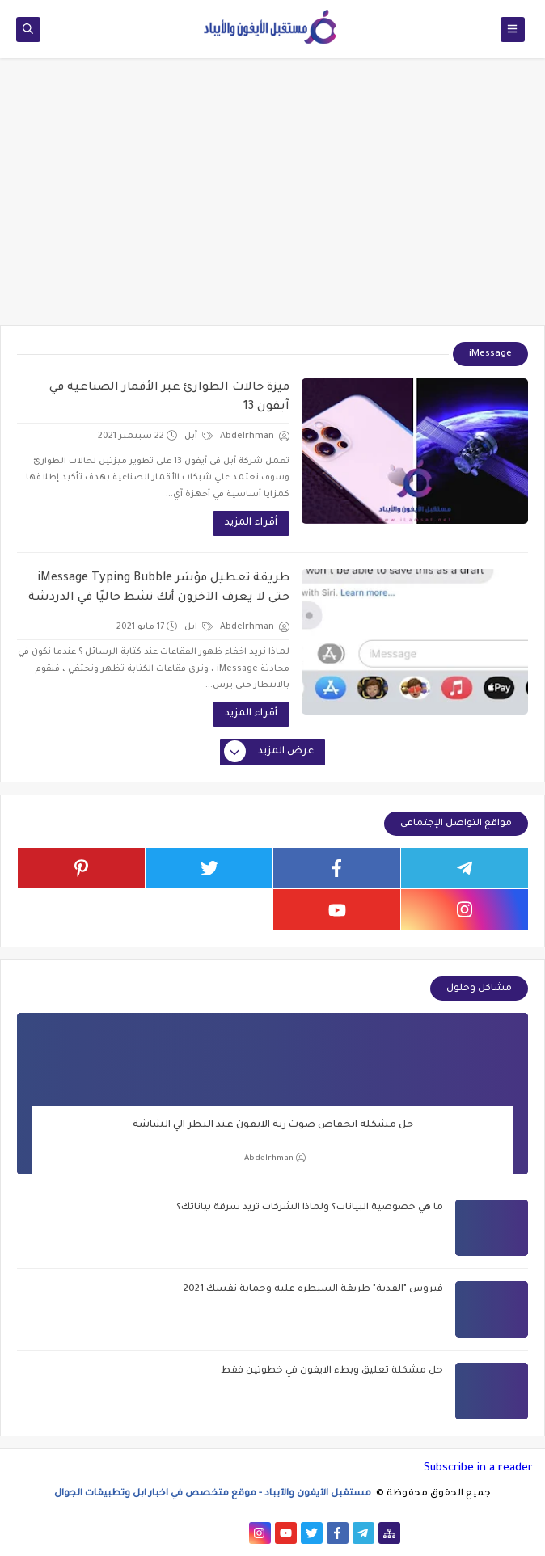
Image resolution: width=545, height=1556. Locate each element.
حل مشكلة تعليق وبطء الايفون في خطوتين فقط (332, 1371)
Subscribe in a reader (478, 1468)
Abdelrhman (275, 1158)
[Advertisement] (272, 199)
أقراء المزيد (251, 523)
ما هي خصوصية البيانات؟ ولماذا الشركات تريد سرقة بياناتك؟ (309, 1208)
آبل (198, 436)
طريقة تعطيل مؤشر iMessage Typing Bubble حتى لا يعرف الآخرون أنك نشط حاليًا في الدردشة (158, 588)
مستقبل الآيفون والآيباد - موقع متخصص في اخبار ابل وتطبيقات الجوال (214, 1494)
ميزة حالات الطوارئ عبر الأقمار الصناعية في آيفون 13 (169, 398)
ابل (198, 627)
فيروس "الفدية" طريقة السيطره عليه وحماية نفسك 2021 (313, 1289)
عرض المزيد (270, 752)
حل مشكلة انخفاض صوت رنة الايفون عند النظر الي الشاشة (273, 1125)
